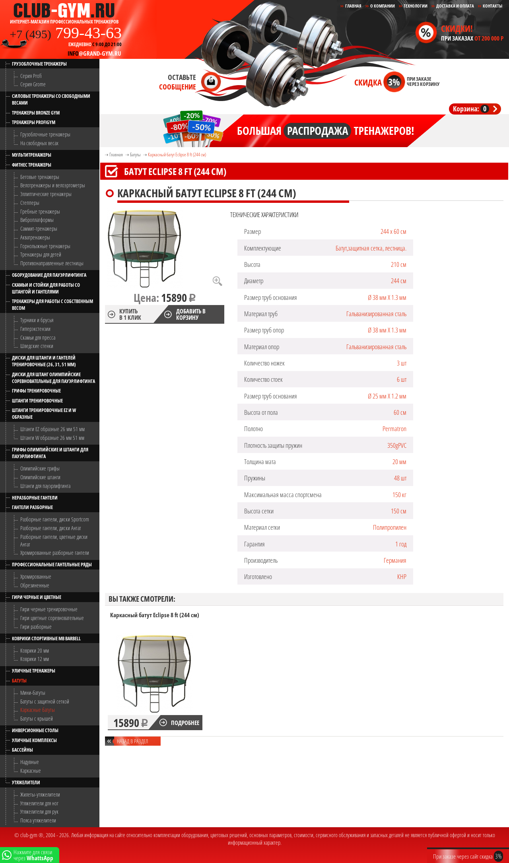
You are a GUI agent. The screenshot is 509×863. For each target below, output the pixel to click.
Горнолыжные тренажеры (45, 246)
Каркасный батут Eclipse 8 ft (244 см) (177, 154)
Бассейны (22, 749)
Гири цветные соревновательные (52, 618)
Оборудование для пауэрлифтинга (49, 275)
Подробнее (185, 723)
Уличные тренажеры (33, 670)
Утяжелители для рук (39, 811)
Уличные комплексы (34, 740)
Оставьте (177, 81)
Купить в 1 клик (130, 314)
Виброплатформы (37, 220)
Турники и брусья (36, 320)
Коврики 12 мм (34, 659)
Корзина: (471, 108)
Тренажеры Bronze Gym (36, 112)
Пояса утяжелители (38, 820)
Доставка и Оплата (455, 6)
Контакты (492, 6)
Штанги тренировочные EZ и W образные (44, 413)
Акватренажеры (35, 237)
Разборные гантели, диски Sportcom (54, 519)
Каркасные (30, 770)
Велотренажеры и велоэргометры (52, 185)
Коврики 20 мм (34, 650)
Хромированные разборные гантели (54, 552)
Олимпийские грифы (40, 468)
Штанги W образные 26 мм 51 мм (52, 437)
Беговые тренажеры (39, 177)
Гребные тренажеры (40, 211)
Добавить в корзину (191, 314)
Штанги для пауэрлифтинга (45, 486)
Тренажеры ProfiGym (33, 122)
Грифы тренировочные (36, 390)
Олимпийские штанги (40, 477)
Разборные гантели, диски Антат (50, 528)
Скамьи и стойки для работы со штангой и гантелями (46, 288)
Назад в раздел (132, 741)
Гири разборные (36, 626)
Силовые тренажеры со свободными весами (51, 99)
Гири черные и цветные (36, 597)
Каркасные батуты (37, 709)
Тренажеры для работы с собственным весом (52, 304)
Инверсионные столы (35, 730)
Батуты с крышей (36, 718)
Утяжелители (26, 782)
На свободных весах (39, 143)
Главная (116, 154)
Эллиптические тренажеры (46, 194)
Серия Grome (33, 84)
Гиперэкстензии (35, 328)
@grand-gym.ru (94, 53)
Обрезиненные (34, 585)
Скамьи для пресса (37, 337)
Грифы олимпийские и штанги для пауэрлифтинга (50, 453)
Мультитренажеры (31, 155)
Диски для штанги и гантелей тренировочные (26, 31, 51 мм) (44, 361)
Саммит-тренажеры (38, 228)
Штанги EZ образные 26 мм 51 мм (52, 429)
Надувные (29, 762)
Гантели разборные (32, 507)
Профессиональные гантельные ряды (52, 564)
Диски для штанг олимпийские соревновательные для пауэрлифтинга (53, 378)
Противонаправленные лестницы (52, 263)
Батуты (19, 680)
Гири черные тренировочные (49, 609)
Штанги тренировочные (37, 400)
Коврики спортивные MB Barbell (46, 638)
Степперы (29, 202)
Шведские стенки (36, 346)
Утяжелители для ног (39, 803)
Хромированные (35, 576)
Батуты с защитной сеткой (44, 701)
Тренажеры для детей (40, 254)
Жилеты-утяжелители (40, 794)
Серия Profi (31, 76)
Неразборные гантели (35, 497)
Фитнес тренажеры (31, 164)
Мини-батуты (32, 692)
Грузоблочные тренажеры (39, 63)
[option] (155, 671)
